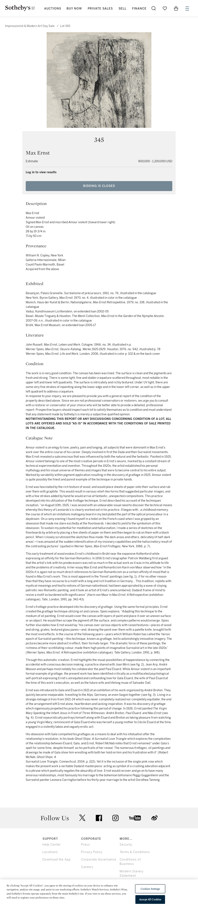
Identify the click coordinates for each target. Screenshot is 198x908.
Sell (122, 8)
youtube (135, 817)
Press (85, 844)
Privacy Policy (91, 852)
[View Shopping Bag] (176, 8)
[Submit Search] (154, 8)
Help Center (52, 844)
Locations (50, 852)
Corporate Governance (98, 859)
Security (126, 844)
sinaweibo (154, 817)
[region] (99, 893)
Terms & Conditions (135, 852)
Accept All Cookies (150, 899)
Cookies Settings (150, 889)
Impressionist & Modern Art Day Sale (30, 26)
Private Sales (100, 8)
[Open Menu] (187, 8)
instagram (115, 818)
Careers (87, 867)
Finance (139, 8)
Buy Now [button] (74, 8)
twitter (82, 818)
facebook (99, 818)
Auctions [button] (52, 8)
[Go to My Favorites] (165, 8)
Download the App (57, 859)
